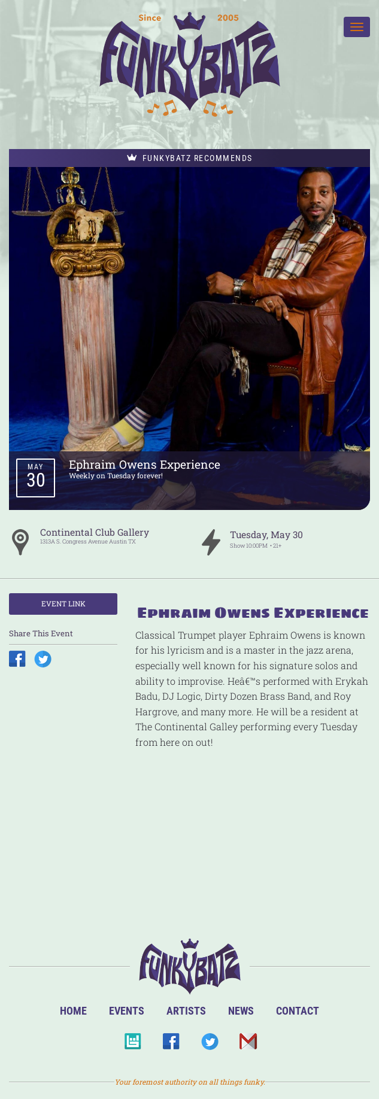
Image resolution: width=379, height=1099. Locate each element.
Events (126, 1010)
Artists (186, 1010)
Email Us (247, 1044)
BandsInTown (132, 1044)
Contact (297, 1010)
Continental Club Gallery (94, 532)
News (241, 1010)
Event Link (63, 603)
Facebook (171, 1044)
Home (73, 1010)
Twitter (209, 1044)
